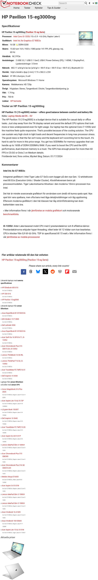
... (66, 8)
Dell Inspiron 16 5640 (10, 418)
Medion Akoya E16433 (10, 477)
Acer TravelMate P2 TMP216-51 (13, 370)
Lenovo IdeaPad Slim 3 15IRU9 (13, 494)
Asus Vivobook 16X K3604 (12, 521)
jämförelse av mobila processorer (23, 237)
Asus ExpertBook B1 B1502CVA (13, 331)
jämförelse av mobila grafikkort (46, 210)
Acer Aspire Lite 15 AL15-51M (13, 530)
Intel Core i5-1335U (21, 36)
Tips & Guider (53, 8)
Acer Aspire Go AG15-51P (11, 436)
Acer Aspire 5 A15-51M (10, 486)
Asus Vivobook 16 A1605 (11, 512)
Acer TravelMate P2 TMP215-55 (13, 427)
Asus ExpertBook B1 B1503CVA (13, 313)
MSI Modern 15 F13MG (10, 319)
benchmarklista (11, 214)
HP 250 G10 (6, 294)
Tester (27, 8)
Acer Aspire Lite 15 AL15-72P (13, 401)
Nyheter (39, 8)
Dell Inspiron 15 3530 (10, 376)
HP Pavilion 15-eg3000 (10, 300)
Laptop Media (14, 116)
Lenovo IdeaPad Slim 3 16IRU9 (13, 445)
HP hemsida (15, 101)
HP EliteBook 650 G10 (10, 288)
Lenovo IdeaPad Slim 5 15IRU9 (13, 503)
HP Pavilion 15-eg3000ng (14, 260)
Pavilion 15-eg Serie (35, 32)
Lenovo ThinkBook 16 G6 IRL (12, 355)
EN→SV (28, 116)
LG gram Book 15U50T (10, 410)
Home (16, 8)
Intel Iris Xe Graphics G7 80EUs (27, 41)
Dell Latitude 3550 (8, 325)
